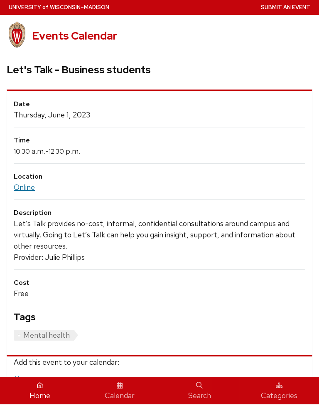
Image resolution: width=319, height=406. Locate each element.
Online (24, 187)
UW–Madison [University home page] (59, 7)
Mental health (46, 335)
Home (39, 391)
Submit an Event (285, 7)
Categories (279, 391)
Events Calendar (74, 36)
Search (199, 391)
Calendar (120, 391)
